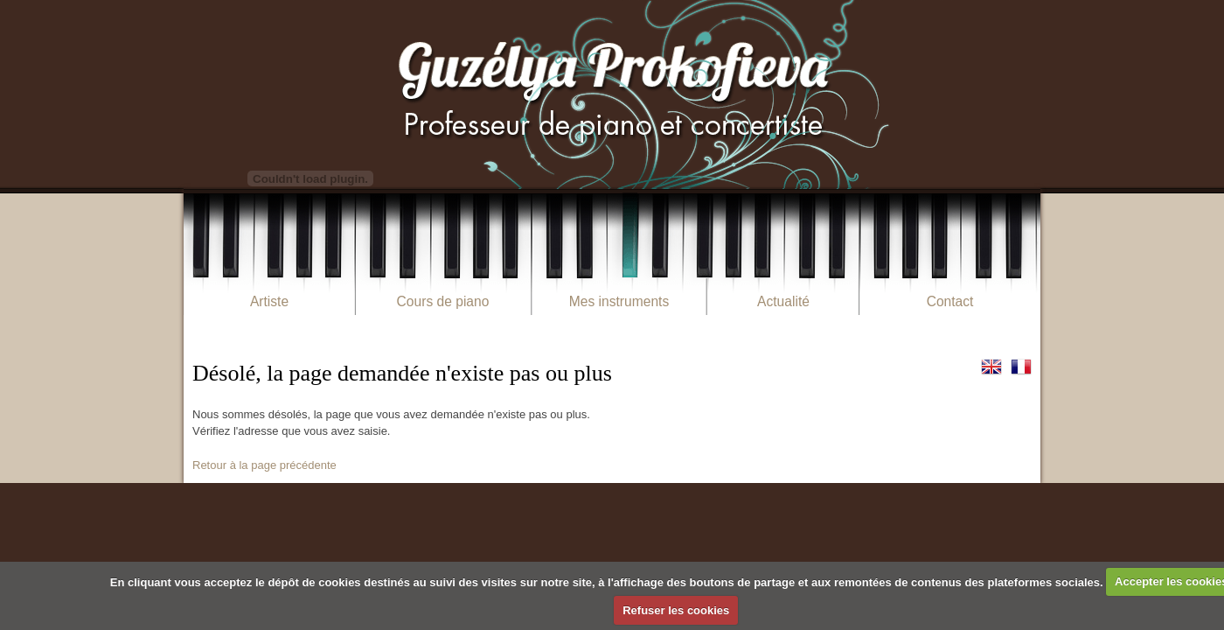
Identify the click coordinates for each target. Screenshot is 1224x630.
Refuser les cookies (675, 610)
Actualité (783, 301)
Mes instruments (619, 301)
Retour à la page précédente (264, 465)
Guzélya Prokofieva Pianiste (612, 94)
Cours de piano (443, 301)
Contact (950, 301)
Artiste (269, 301)
